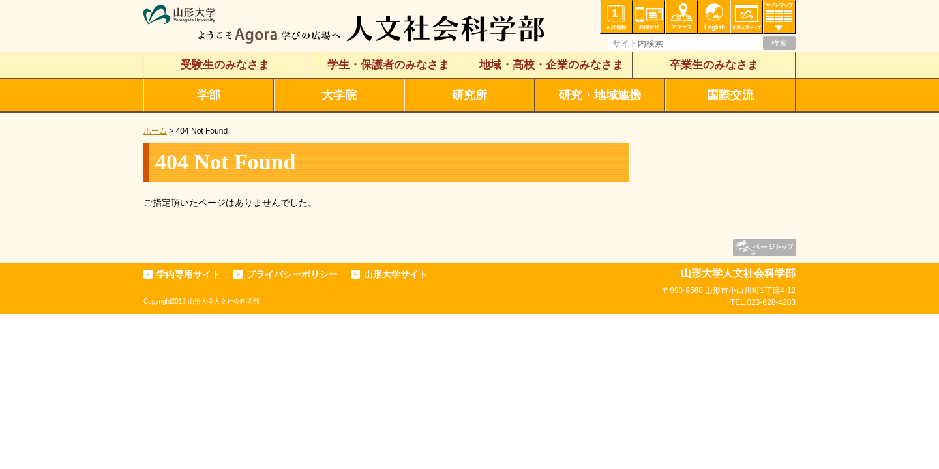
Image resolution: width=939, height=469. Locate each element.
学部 (208, 95)
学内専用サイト (188, 274)
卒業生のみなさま (714, 65)
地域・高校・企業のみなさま (551, 65)
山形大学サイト (396, 274)
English (714, 17)
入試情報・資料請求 (616, 17)
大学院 (339, 95)
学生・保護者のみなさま (388, 65)
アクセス (681, 17)
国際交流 (730, 95)
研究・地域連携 (600, 95)
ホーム (155, 130)
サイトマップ (779, 17)
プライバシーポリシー (292, 274)
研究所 (469, 95)
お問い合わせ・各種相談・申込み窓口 (649, 17)
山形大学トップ (746, 17)
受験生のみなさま (225, 65)
